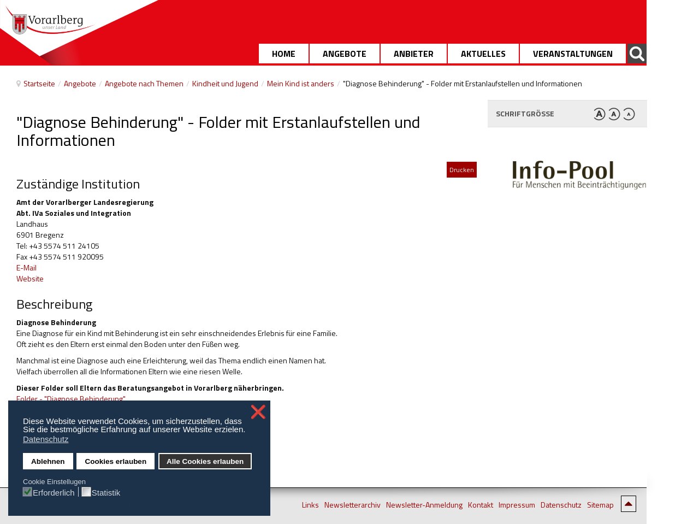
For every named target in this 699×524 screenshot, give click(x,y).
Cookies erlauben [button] (116, 461)
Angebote (80, 83)
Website (30, 278)
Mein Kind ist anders (300, 83)
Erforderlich (54, 492)
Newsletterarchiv (352, 504)
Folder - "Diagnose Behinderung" (71, 398)
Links (310, 504)
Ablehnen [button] (48, 461)
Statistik (106, 492)
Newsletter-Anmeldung (424, 504)
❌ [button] (258, 412)
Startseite (39, 83)
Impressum (517, 504)
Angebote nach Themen (144, 83)
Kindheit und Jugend (225, 83)
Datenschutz (561, 504)
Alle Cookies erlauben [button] (205, 461)
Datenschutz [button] (45, 439)
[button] (249, 430)
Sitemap (600, 504)
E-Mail (26, 267)
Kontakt (480, 504)
